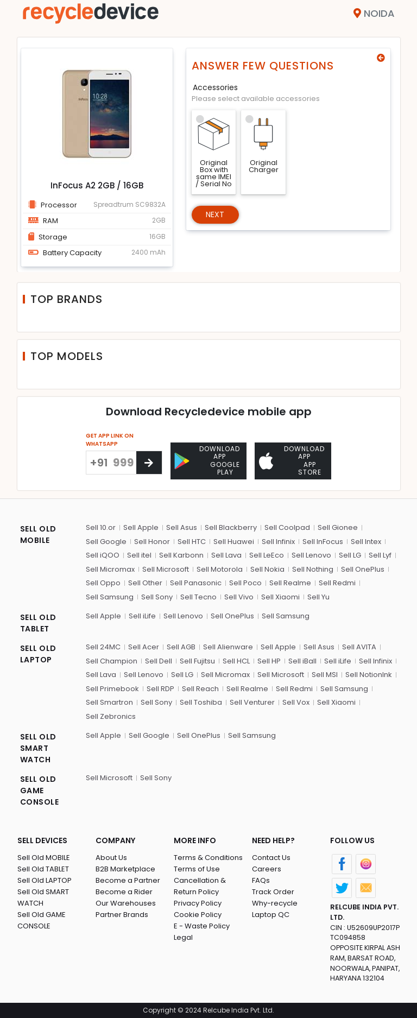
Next (215, 214)
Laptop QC (270, 914)
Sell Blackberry (231, 527)
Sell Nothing (312, 569)
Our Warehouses (126, 903)
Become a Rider (124, 892)
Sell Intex (366, 541)
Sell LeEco (266, 555)
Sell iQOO (102, 555)
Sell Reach (200, 689)
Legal (183, 937)
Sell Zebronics (111, 716)
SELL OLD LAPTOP (38, 654)
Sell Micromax (110, 569)
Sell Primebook (112, 689)
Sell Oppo (103, 583)
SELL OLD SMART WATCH (38, 748)
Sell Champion (111, 661)
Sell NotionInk (368, 674)
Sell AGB (181, 647)
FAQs (261, 880)
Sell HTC (192, 541)
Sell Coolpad (287, 527)
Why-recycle (275, 903)
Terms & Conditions (208, 857)
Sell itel (139, 555)
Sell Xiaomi (280, 597)
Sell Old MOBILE (43, 857)
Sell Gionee (338, 527)
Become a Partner (128, 880)
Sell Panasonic (196, 583)
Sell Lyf (380, 555)
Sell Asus (181, 527)
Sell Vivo (239, 597)
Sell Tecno (198, 597)
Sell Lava (226, 555)
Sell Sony (157, 597)
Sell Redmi (337, 583)
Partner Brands (122, 914)
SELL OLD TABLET (38, 623)
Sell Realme (290, 583)
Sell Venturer (252, 702)
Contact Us (271, 857)
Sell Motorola (220, 569)
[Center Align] (149, 462)
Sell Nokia (267, 569)
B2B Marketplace (125, 869)
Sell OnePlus (362, 569)
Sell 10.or (101, 527)
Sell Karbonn (181, 555)
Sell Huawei (233, 541)
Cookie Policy (198, 914)
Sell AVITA (359, 647)
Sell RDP (160, 689)
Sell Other (145, 583)
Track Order (273, 892)
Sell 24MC (103, 647)
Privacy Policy (198, 903)
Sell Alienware (228, 647)
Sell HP (269, 661)
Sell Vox (295, 702)
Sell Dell (158, 661)
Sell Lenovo (311, 555)
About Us (111, 857)
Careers (266, 869)
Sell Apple (141, 527)
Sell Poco (245, 583)
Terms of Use (197, 869)
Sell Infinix (278, 541)
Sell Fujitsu (197, 661)
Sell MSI (325, 674)
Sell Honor (152, 541)
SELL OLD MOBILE (38, 534)
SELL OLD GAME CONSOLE (39, 790)
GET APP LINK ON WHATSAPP (110, 440)
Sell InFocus (322, 541)
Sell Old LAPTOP (44, 880)
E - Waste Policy (202, 926)
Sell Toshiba (201, 702)
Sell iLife (142, 616)
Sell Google (106, 541)
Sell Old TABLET (43, 869)
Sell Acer (143, 647)
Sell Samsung (110, 597)
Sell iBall (302, 661)
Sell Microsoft (165, 569)
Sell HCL (236, 661)
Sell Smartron (109, 702)
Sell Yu (318, 597)
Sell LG (350, 555)
